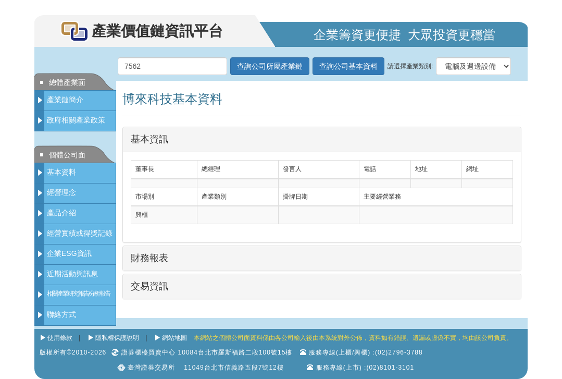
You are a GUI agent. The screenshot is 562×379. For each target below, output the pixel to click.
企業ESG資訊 (69, 253)
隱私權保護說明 (117, 337)
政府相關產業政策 (76, 120)
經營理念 (61, 192)
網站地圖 (174, 337)
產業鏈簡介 (65, 99)
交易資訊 (149, 286)
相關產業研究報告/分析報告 (78, 293)
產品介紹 (61, 213)
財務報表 (149, 258)
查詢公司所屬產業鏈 (270, 66)
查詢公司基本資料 (348, 66)
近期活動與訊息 (72, 274)
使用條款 (59, 337)
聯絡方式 (61, 314)
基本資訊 (149, 139)
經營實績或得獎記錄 (80, 233)
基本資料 (61, 172)
